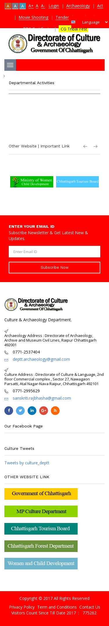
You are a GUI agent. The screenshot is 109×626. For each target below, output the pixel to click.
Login (54, 5)
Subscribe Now (55, 267)
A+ (31, 5)
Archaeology (78, 5)
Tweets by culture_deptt (26, 463)
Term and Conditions (57, 607)
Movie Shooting (33, 17)
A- (43, 5)
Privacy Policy (22, 607)
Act (100, 5)
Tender (62, 17)
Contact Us (89, 607)
